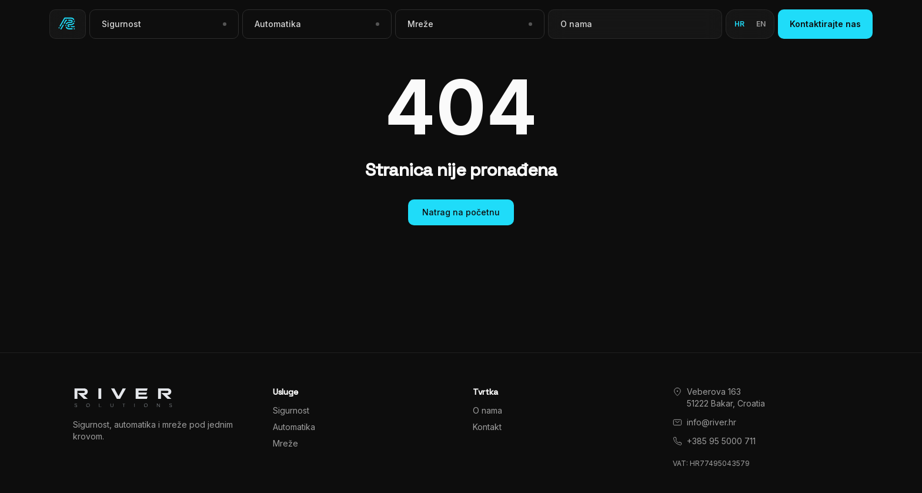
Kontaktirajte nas (825, 24)
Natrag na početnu (461, 212)
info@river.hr (711, 422)
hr (739, 23)
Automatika (294, 427)
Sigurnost (291, 410)
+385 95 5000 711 (721, 441)
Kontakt (487, 427)
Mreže (285, 443)
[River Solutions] (67, 24)
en (761, 23)
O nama (576, 24)
